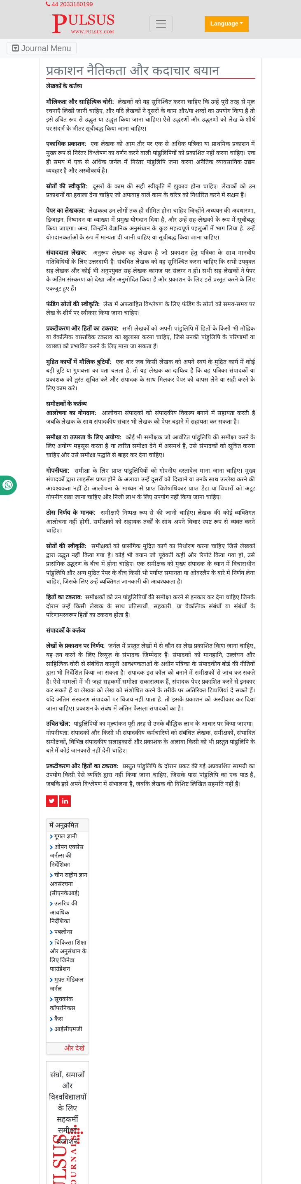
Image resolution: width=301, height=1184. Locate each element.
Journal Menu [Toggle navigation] (41, 48)
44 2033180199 (69, 4)
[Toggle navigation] (161, 24)
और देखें (74, 1048)
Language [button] (224, 23)
